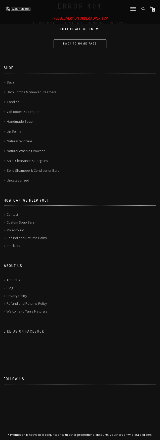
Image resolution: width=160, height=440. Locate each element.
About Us (13, 280)
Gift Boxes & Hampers (24, 111)
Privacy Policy (17, 295)
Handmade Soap (20, 121)
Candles (13, 102)
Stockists (13, 245)
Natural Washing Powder (26, 151)
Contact (12, 214)
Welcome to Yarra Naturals (27, 311)
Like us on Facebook (24, 331)
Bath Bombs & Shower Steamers (31, 92)
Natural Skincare (19, 141)
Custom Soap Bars (21, 222)
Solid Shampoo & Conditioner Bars (33, 170)
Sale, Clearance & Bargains (27, 160)
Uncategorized (18, 180)
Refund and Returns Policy (27, 238)
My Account (15, 230)
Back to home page (80, 43)
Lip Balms (14, 131)
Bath (10, 82)
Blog (10, 288)
